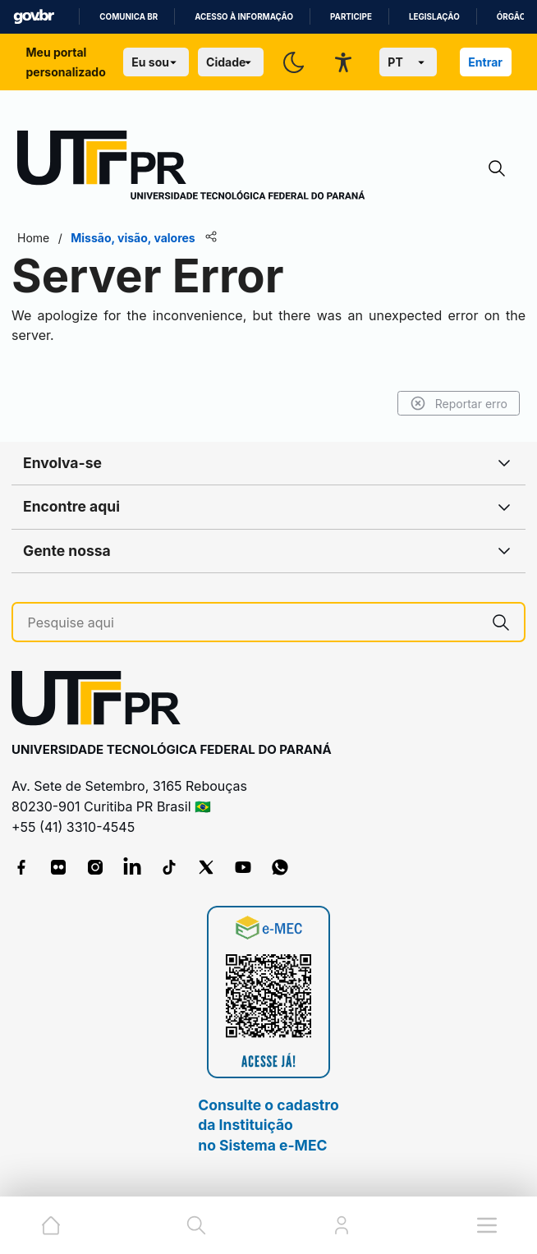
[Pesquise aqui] (253, 623)
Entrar (485, 62)
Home (33, 238)
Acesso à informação (244, 16)
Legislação (434, 16)
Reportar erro (458, 403)
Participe (351, 16)
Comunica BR (128, 16)
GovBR (33, 17)
